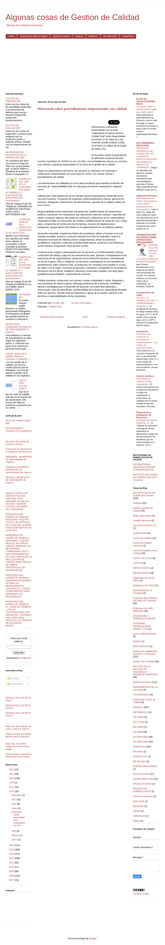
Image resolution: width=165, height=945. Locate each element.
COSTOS (137, 563)
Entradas (13, 678)
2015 (12, 845)
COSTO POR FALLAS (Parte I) (23, 384)
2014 (12, 849)
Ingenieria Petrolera (146, 195)
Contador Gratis (141, 893)
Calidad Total (127, 36)
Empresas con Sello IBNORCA (143, 609)
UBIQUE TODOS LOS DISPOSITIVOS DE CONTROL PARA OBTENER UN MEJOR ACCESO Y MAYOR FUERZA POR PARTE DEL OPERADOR (17, 501)
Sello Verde (138, 801)
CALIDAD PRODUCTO (144, 525)
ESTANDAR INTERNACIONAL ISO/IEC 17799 (142, 626)
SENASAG (138, 806)
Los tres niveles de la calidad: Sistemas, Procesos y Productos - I (18, 356)
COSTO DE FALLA (142, 558)
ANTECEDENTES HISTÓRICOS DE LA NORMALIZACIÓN (16, 155)
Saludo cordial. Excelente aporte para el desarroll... (18, 735)
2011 (12, 862)
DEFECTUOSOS (141, 568)
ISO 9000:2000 (109, 36)
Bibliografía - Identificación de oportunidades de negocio (19, 459)
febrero (15, 835)
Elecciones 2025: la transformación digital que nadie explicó (146, 109)
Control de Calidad (142, 538)
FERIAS (137, 641)
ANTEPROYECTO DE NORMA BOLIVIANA (144, 494)
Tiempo (136, 811)
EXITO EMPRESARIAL (144, 634)
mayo (15, 808)
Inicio (85, 317)
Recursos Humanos (143, 796)
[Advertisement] (82, 65)
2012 (12, 858)
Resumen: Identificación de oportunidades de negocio (17, 480)
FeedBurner (25, 658)
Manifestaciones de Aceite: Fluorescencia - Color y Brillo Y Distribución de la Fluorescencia (147, 204)
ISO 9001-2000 (140, 741)
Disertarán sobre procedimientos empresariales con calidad (82, 109)
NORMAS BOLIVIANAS (145, 766)
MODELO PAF (140, 756)
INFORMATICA (140, 712)
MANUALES (139, 746)
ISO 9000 (137, 732)
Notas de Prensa (141, 774)
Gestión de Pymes (142, 682)
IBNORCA (93, 36)
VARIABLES (139, 816)
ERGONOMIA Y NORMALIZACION (142, 617)
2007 (12, 880)
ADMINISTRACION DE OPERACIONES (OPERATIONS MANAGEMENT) (146, 238)
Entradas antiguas (116, 317)
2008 (12, 875)
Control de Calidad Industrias (142, 544)
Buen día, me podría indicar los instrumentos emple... (17, 746)
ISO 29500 (138, 727)
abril (14, 831)
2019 (12, 782)
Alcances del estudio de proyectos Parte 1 (17, 442)
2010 (12, 867)
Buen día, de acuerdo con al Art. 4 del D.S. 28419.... (18, 727)
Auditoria (79, 36)
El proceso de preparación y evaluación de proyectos (19, 450)
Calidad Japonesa (142, 520)
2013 (12, 854)
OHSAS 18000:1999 (143, 779)
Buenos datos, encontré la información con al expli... (19, 755)
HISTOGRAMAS (141, 694)
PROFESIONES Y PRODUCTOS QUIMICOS (19, 429)
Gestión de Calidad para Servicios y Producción (145, 652)
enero (15, 839)
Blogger (92, 938)
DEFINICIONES (141, 573)
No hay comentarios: (81, 303)
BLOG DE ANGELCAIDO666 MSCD (145, 101)
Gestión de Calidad (61, 36)
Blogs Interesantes (142, 515)
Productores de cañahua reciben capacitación (144, 382)
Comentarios (15, 684)
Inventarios (142, 331)
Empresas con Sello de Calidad (33, 36)
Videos (136, 821)
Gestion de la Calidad (143, 661)
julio (14, 799)
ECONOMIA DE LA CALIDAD (142, 591)
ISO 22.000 (138, 722)
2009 (12, 871)
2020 (12, 778)
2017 (12, 787)
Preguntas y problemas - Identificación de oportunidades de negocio (18, 470)
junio (14, 804)
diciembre (17, 795)
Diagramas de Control (144, 585)
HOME (11, 36)
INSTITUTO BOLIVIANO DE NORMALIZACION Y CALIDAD (145, 477)
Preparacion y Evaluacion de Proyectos (143, 415)
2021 (12, 774)
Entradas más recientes (52, 317)
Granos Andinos (145, 376)
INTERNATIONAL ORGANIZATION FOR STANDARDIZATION (144, 467)
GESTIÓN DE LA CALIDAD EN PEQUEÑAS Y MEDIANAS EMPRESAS (145, 670)
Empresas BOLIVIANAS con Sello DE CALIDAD (145, 599)
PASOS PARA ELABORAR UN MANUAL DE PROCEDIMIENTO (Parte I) (19, 328)
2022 (12, 769)
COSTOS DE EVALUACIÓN (13, 126)
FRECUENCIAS (141, 646)
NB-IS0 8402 (139, 761)
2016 (12, 791)
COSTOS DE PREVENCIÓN (13, 99)
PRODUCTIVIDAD (142, 784)
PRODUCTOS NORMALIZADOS (142, 790)
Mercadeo (138, 751)
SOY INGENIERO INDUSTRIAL (145, 144)
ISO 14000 (138, 717)
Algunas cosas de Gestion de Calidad (72, 17)
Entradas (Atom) (89, 327)
